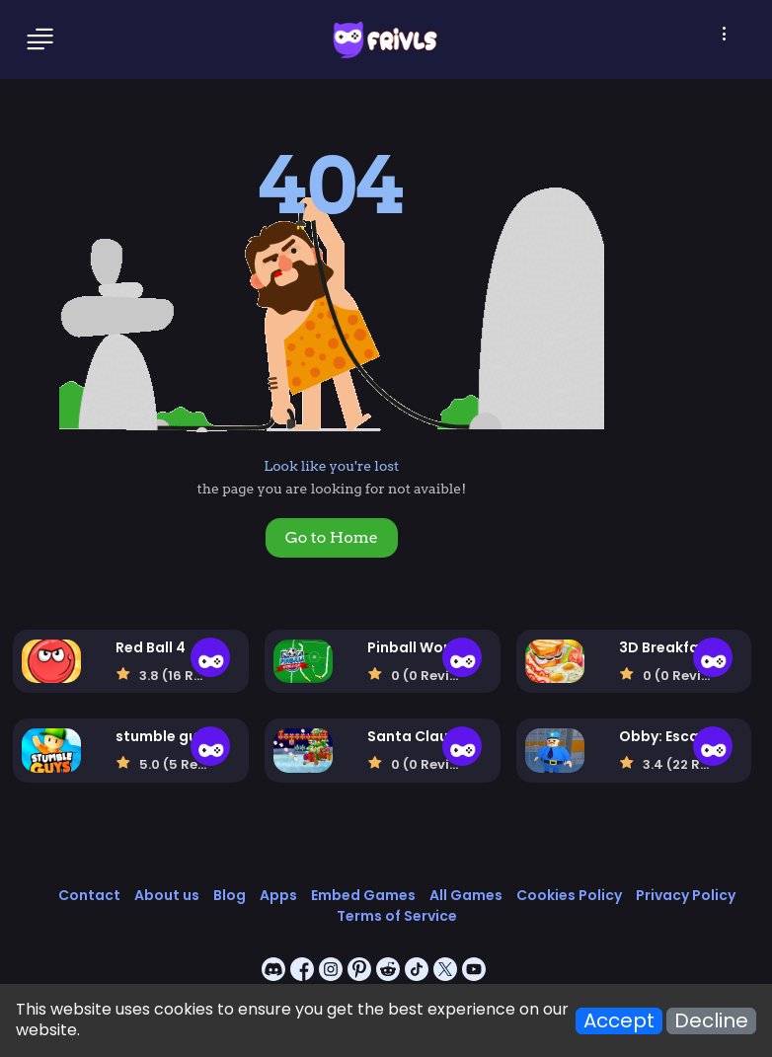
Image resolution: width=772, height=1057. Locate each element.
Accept (619, 1021)
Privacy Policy (685, 895)
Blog (229, 895)
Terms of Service (397, 916)
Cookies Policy (569, 895)
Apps (278, 895)
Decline (711, 1021)
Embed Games (363, 895)
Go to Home (331, 537)
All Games (465, 895)
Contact (89, 895)
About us (166, 895)
